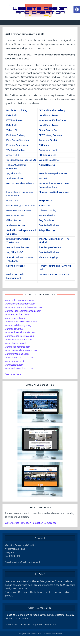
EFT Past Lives (14, 120)
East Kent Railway (16, 135)
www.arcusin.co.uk (14, 361)
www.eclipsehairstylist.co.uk (20, 332)
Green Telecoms (15, 215)
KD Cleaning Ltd (47, 155)
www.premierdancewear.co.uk (21, 350)
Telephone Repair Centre (53, 173)
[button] (77, 9)
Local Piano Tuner (48, 115)
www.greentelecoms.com (18, 339)
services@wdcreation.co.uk (26, 562)
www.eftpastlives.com (17, 314)
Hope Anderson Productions (54, 274)
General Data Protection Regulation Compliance (30, 523)
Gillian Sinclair (13, 220)
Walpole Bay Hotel (49, 160)
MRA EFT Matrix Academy (20, 183)
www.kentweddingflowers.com (21, 321)
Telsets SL (12, 130)
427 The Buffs (13, 173)
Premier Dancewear (17, 145)
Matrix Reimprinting (16, 110)
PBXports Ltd (46, 200)
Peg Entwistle (46, 220)
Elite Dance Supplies (17, 140)
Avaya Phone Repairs (17, 247)
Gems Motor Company (18, 210)
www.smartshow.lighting (18, 325)
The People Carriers (50, 247)
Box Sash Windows (49, 225)
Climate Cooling (47, 210)
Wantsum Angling (15, 150)
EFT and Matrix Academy (52, 110)
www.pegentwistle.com (17, 346)
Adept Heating (47, 165)
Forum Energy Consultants (20, 205)
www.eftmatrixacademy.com (20, 303)
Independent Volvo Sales (52, 120)
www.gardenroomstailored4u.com (23, 311)
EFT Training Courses (50, 135)
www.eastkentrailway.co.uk (19, 336)
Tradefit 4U (45, 178)
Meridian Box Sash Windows (54, 192)
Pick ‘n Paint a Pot (48, 130)
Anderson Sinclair (48, 140)
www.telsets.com (14, 364)
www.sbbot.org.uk (14, 329)
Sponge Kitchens (15, 265)
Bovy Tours (12, 200)
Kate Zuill (11, 115)
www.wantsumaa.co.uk (17, 354)
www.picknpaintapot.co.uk (19, 357)
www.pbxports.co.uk (16, 343)
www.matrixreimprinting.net (20, 300)
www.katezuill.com (15, 318)
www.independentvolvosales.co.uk (23, 307)
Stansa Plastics (47, 215)
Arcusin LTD (12, 155)
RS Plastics (44, 145)
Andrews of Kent (48, 150)
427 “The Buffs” (14, 252)
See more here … (13, 374)
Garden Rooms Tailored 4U (21, 160)
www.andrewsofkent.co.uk (19, 368)
